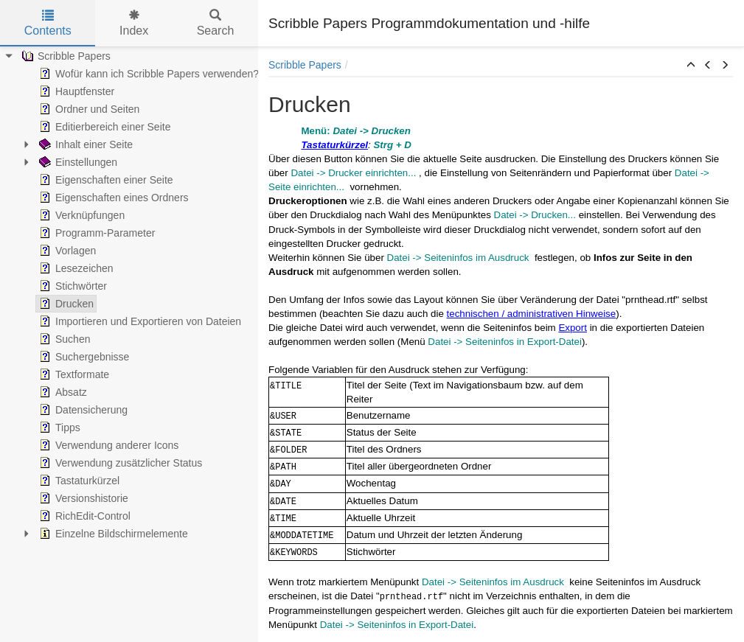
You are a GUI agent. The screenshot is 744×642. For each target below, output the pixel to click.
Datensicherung (82, 410)
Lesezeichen (75, 268)
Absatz (61, 392)
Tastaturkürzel (77, 480)
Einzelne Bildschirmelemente (112, 533)
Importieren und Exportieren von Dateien (138, 321)
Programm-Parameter (95, 233)
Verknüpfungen (80, 215)
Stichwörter (71, 286)
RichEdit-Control (83, 516)
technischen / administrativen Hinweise (531, 313)
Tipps (58, 427)
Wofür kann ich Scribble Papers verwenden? (147, 74)
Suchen (63, 339)
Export (572, 327)
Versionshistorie (82, 498)
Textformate (72, 374)
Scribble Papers (64, 56)
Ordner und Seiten (87, 109)
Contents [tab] (48, 23)
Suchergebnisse (82, 357)
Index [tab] (133, 23)
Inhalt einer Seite (84, 144)
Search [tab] (215, 23)
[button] (691, 65)
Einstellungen (76, 162)
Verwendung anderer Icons (107, 445)
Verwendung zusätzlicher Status (119, 463)
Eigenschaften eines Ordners (112, 197)
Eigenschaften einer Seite (104, 180)
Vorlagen (66, 250)
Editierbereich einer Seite (103, 127)
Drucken (65, 304)
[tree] (129, 294)
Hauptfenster (75, 91)
